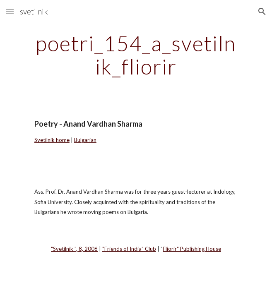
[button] (10, 11)
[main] (136, 55)
